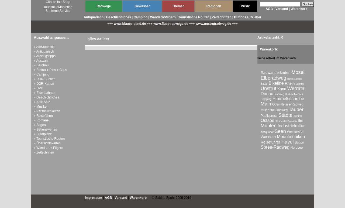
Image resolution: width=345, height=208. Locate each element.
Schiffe (298, 115)
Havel (287, 142)
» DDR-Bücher (44, 79)
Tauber (296, 109)
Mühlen (269, 125)
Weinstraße (295, 132)
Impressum (93, 198)
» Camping (41, 74)
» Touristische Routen (49, 139)
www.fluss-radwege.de (170, 24)
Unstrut (268, 88)
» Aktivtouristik (44, 47)
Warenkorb (299, 9)
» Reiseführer (43, 116)
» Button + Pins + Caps (50, 70)
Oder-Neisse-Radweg (287, 104)
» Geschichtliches (46, 97)
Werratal (296, 88)
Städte (285, 115)
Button (299, 142)
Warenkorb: (269, 49)
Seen (280, 131)
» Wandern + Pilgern (48, 148)
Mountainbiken (291, 136)
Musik (245, 6)
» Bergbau (41, 65)
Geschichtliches (118, 17)
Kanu (281, 89)
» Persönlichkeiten (47, 111)
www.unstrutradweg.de (213, 24)
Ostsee (267, 120)
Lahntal (300, 84)
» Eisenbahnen (44, 93)
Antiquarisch (94, 17)
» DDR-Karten (44, 84)
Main (266, 104)
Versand (281, 9)
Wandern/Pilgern (163, 17)
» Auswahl (41, 61)
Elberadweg (273, 78)
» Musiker (41, 106)
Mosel (298, 72)
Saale (264, 83)
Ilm (300, 120)
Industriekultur (291, 126)
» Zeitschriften (44, 152)
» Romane (41, 120)
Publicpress (269, 116)
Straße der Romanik (286, 121)
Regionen (213, 6)
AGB (269, 9)
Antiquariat (267, 132)
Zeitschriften (221, 17)
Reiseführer (270, 142)
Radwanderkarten (276, 72)
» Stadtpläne (43, 134)
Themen (178, 6)
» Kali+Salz (42, 102)
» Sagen (40, 125)
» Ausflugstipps (45, 56)
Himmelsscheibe (288, 98)
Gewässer (142, 6)
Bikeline (276, 83)
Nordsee (297, 147)
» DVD (38, 88)
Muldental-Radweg (274, 110)
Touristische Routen (193, 17)
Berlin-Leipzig (294, 78)
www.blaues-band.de (130, 24)
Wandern (268, 137)
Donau (267, 93)
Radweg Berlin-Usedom (288, 94)
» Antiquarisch (44, 51)
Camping (140, 17)
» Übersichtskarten (47, 143)
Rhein (290, 83)
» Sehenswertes (45, 129)
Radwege (103, 6)
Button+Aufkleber (247, 17)
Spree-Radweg (275, 147)
